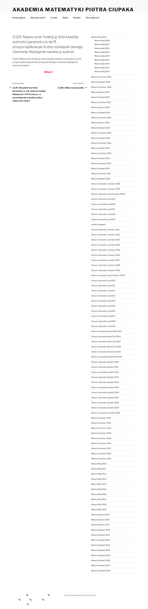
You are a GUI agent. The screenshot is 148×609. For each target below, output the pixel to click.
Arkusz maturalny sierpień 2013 (105, 377)
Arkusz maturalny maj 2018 (103, 214)
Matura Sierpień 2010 (100, 179)
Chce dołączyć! (92, 17)
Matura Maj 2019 (98, 37)
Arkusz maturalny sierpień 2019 (105, 407)
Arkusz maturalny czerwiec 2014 (105, 245)
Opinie (65, 17)
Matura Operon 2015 (100, 122)
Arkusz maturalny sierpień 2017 (105, 397)
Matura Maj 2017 (102, 44)
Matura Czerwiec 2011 (101, 173)
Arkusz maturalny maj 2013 (103, 296)
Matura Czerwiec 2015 (101, 133)
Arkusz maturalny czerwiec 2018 (105, 184)
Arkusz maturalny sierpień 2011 (105, 367)
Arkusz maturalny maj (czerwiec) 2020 (108, 194)
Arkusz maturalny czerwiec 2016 (105, 255)
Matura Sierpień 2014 (100, 138)
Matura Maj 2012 (102, 63)
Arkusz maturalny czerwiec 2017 (105, 260)
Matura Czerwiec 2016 (101, 117)
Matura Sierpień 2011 (100, 168)
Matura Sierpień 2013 (100, 148)
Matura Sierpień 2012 (100, 158)
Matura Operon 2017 (100, 92)
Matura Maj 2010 (102, 71)
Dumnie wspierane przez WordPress (80, 595)
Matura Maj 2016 (102, 48)
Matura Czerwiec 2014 (101, 143)
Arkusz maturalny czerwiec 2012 (105, 234)
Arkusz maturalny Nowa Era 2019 (106, 352)
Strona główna (18, 17)
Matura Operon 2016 (100, 107)
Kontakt (77, 17)
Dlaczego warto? (38, 17)
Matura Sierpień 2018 (100, 82)
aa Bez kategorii (98, 224)
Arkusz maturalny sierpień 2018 (105, 402)
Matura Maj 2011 (102, 67)
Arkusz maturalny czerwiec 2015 (105, 250)
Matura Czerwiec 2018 (101, 87)
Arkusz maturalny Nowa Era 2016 (106, 336)
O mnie (54, 17)
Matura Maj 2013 (102, 60)
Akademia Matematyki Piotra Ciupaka (73, 10)
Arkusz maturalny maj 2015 (103, 199)
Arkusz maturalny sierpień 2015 (105, 387)
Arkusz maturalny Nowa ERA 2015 (106, 331)
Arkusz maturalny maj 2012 (103, 290)
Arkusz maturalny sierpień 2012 (105, 372)
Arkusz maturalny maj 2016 (103, 204)
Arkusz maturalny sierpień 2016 (105, 392)
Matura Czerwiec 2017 (101, 102)
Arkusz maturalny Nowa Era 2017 (106, 341)
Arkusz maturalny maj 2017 (103, 209)
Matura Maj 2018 (102, 40)
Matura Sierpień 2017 (100, 97)
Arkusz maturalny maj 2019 (103, 219)
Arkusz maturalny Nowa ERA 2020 (106, 357)
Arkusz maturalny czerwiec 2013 (105, 239)
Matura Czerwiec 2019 (101, 77)
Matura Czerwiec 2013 (101, 153)
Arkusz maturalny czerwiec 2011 (105, 229)
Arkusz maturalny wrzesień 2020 (105, 413)
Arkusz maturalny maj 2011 (103, 285)
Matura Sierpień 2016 (100, 112)
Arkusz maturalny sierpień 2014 (105, 382)
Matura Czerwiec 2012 (101, 163)
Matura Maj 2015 (102, 52)
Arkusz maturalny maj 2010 (103, 280)
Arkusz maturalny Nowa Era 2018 (106, 346)
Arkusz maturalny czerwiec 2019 (105, 189)
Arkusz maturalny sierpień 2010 (105, 362)
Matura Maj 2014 (102, 56)
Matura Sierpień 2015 (100, 128)
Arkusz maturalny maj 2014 (103, 301)
